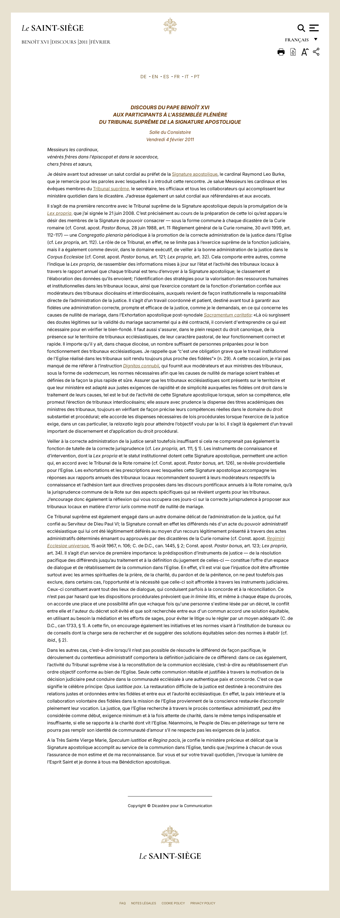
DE (143, 76)
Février (100, 42)
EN (155, 76)
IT (187, 76)
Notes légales (143, 903)
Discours (64, 42)
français (297, 41)
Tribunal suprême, (111, 188)
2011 (84, 42)
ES (166, 76)
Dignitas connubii (141, 365)
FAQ (122, 903)
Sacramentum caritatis (227, 315)
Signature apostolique (194, 174)
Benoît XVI (35, 42)
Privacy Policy (202, 903)
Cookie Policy (173, 903)
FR (176, 76)
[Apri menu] (313, 28)
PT (197, 76)
